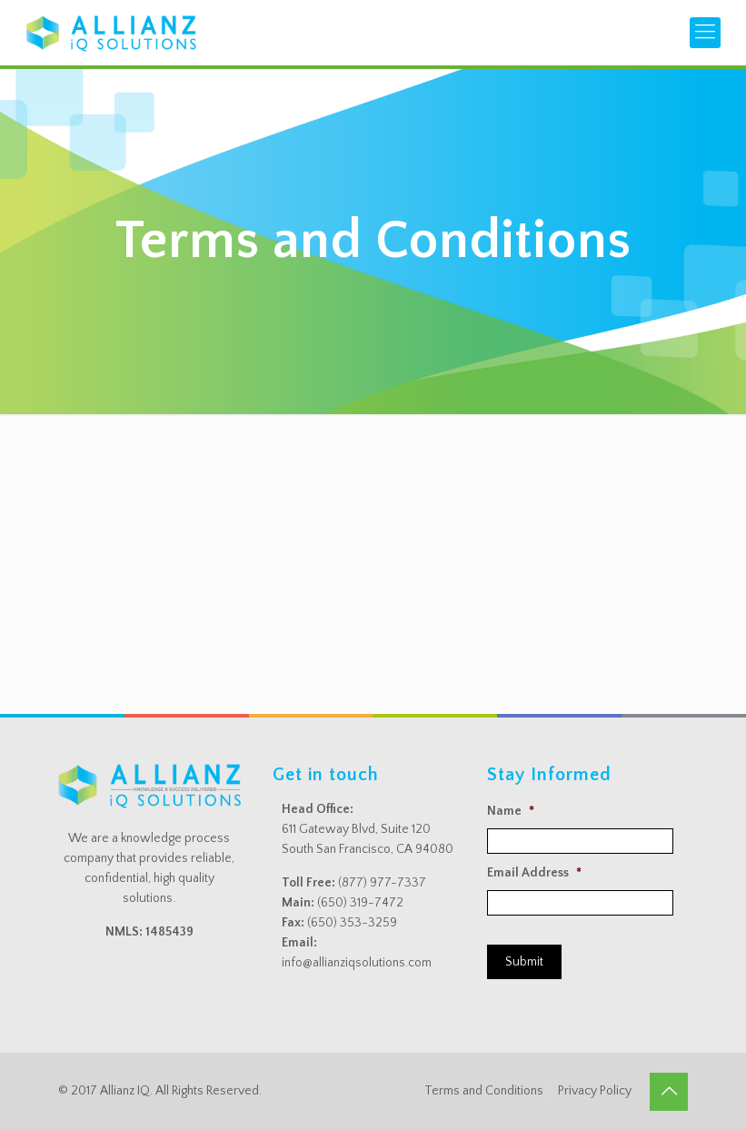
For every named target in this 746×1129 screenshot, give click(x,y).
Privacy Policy (595, 1091)
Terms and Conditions (483, 1091)
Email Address (534, 873)
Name (510, 811)
